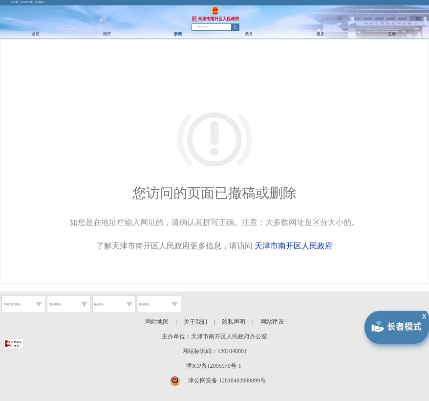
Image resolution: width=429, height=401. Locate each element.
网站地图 (157, 321)
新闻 (178, 34)
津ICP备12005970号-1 (213, 365)
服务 (320, 34)
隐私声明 (233, 321)
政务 (249, 34)
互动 (392, 34)
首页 (36, 34)
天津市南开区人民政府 (294, 246)
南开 (107, 34)
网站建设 (272, 321)
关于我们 (195, 321)
